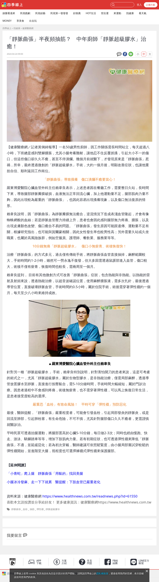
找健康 (130, 13)
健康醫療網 (27, 28)
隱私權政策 (102, 573)
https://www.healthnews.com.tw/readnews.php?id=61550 (89, 496)
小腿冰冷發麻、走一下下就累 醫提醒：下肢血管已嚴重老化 (53, 481)
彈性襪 (40, 509)
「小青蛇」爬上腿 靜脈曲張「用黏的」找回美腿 (45, 473)
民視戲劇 (25, 13)
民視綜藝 (40, 13)
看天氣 (142, 13)
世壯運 (105, 13)
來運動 (117, 13)
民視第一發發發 (59, 13)
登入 (139, 4)
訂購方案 (150, 4)
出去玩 (33, 20)
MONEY (7, 20)
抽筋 (32, 509)
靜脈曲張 (16, 509)
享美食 (20, 20)
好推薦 (77, 13)
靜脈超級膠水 (53, 509)
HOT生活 (91, 13)
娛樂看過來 (9, 13)
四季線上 (7, 28)
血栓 (25, 509)
